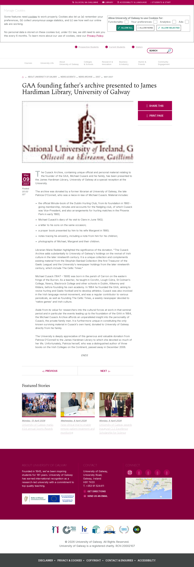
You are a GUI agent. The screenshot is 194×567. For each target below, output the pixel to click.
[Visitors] (137, 47)
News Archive (85, 77)
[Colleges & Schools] (90, 63)
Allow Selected (170, 28)
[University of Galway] (44, 50)
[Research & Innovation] (108, 63)
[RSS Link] (167, 472)
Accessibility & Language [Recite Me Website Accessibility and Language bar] (132, 2)
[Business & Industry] (126, 63)
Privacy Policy (95, 35)
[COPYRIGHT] (95, 560)
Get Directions (96, 491)
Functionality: (115, 21)
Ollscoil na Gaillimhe (86, 2)
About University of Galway (42, 77)
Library (109, 2)
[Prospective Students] (87, 47)
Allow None (146, 28)
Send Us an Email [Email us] (97, 496)
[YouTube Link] (148, 472)
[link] (55, 529)
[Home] (23, 77)
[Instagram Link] (130, 472)
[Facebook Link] (139, 472)
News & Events (68, 77)
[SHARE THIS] (155, 105)
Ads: (181, 21)
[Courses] (30, 63)
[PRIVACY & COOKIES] (71, 560)
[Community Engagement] (164, 63)
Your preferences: (141, 21)
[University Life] (47, 63)
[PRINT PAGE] (155, 115)
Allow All (127, 28)
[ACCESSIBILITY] (147, 560)
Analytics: (165, 21)
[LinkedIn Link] (157, 472)
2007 (98, 77)
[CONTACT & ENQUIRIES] (121, 560)
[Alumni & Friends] (146, 63)
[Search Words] (160, 50)
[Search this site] (169, 51)
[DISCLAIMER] (47, 560)
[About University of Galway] (69, 63)
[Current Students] (115, 47)
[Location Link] (148, 497)
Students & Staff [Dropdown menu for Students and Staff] (161, 2)
